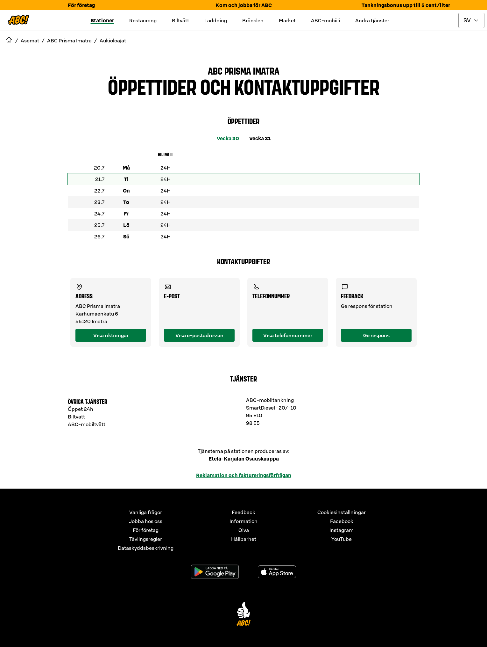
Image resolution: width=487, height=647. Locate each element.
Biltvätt (180, 20)
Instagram (341, 530)
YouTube (341, 539)
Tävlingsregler (145, 539)
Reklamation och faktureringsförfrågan (243, 475)
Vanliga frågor (145, 512)
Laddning (215, 20)
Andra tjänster (372, 20)
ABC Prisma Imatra (243, 70)
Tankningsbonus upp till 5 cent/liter (406, 5)
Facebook (341, 521)
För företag (81, 5)
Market (287, 20)
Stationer (102, 20)
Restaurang (143, 20)
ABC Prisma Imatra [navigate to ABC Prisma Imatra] (69, 40)
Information (243, 521)
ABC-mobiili (325, 20)
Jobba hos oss (145, 521)
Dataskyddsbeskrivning (145, 548)
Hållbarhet (243, 539)
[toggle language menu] (471, 20)
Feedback (243, 512)
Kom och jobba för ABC (243, 5)
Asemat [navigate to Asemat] (30, 40)
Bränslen (253, 20)
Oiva (243, 530)
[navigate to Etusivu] (9, 40)
